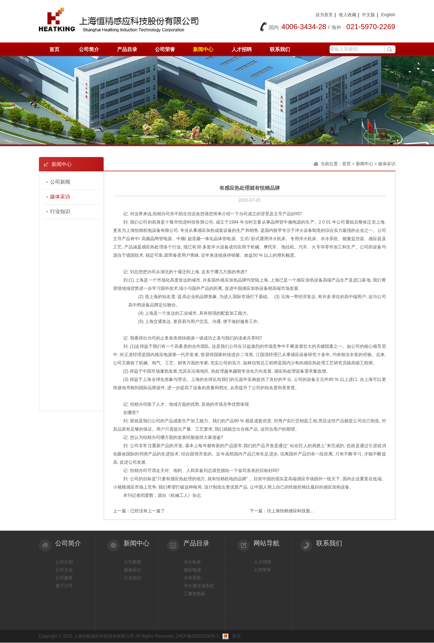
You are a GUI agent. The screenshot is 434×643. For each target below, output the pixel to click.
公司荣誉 (165, 49)
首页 (54, 49)
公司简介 (89, 49)
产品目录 (127, 49)
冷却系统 (192, 577)
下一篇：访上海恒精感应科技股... (282, 510)
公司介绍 (64, 562)
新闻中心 (203, 49)
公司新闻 (132, 562)
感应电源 (192, 569)
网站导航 (266, 543)
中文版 (368, 14)
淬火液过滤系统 (199, 585)
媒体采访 (132, 569)
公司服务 (64, 577)
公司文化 (64, 569)
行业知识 (132, 577)
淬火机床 (192, 562)
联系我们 (280, 49)
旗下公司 (64, 585)
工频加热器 (194, 593)
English (388, 14)
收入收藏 (347, 14)
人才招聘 (242, 49)
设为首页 (324, 14)
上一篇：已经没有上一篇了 (139, 510)
